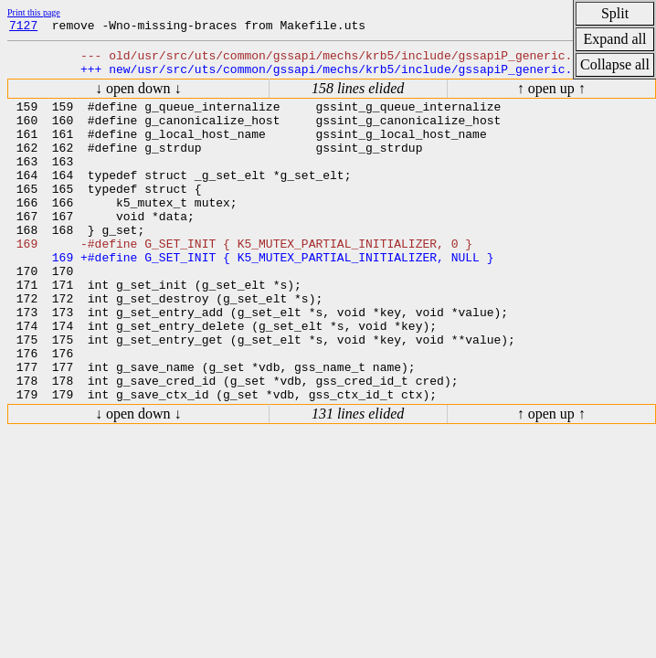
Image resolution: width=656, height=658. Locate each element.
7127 (23, 27)
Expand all (615, 39)
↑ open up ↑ (551, 96)
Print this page (33, 12)
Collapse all (615, 64)
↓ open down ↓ (138, 96)
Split (615, 13)
